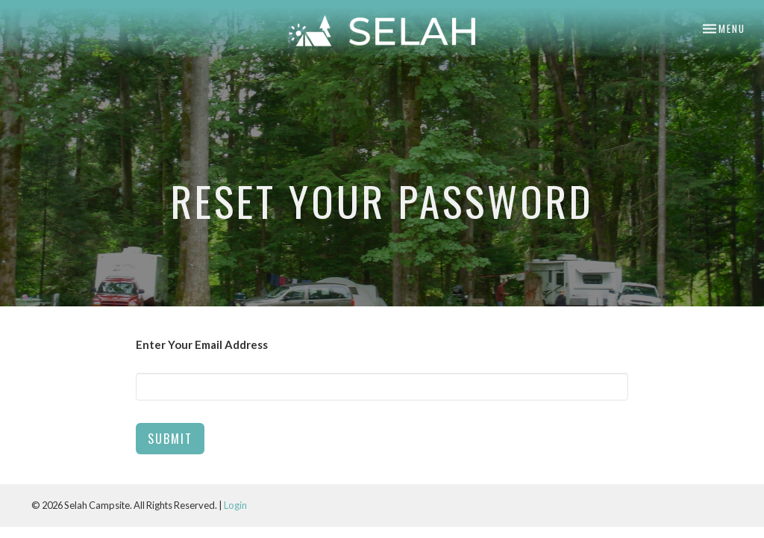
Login (235, 505)
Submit (170, 438)
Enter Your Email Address (202, 344)
